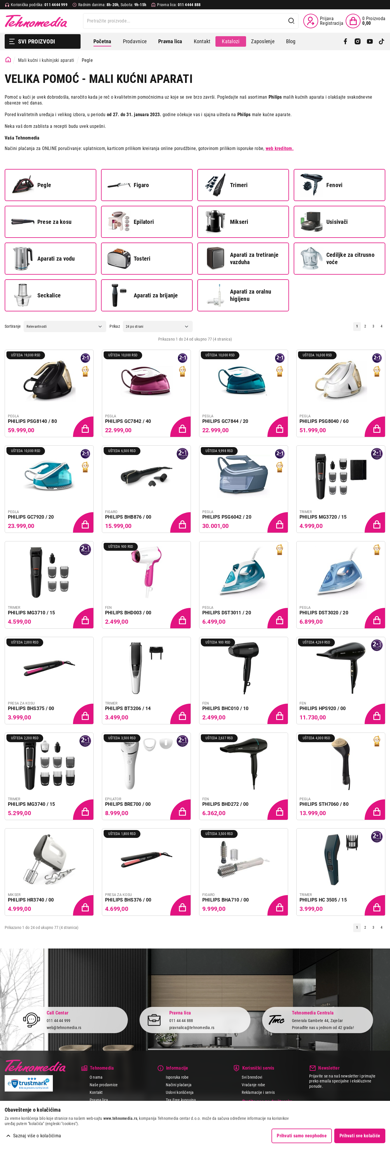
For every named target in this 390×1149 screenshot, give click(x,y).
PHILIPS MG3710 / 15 (31, 613)
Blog (291, 41)
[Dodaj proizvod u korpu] (83, 427)
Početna (102, 41)
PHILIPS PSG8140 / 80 (32, 421)
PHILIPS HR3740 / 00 (31, 900)
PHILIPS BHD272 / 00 (225, 804)
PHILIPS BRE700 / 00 (128, 804)
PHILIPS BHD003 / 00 (128, 613)
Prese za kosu (41, 221)
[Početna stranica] (8, 59)
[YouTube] (369, 41)
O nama (96, 1077)
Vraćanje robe (253, 1084)
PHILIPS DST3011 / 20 (226, 613)
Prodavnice (135, 41)
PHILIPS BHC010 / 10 (225, 708)
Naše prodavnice (104, 1084)
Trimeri (226, 185)
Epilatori (130, 221)
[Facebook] (345, 41)
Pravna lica (99, 1100)
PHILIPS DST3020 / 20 (324, 613)
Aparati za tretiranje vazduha (241, 258)
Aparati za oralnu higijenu (237, 295)
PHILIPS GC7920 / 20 (31, 517)
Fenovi (321, 185)
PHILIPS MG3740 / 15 (31, 804)
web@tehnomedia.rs (64, 1027)
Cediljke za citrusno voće (337, 258)
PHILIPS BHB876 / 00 (128, 517)
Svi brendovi (252, 1077)
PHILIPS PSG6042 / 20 (226, 517)
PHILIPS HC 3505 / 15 (323, 900)
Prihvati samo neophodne (302, 1135)
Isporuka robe (177, 1077)
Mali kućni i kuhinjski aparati (46, 60)
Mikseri (226, 221)
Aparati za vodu (43, 258)
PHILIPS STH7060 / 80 (324, 804)
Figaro (128, 185)
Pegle (31, 185)
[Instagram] (357, 41)
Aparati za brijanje (142, 295)
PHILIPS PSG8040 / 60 (324, 421)
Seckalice (36, 295)
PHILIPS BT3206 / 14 (128, 708)
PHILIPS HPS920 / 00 (323, 708)
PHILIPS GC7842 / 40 (128, 421)
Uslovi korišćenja (180, 1092)
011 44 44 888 (181, 1020)
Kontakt (202, 41)
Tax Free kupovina (181, 1100)
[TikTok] (381, 41)
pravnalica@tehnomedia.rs (192, 1027)
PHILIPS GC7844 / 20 (225, 421)
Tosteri (129, 258)
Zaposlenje (262, 41)
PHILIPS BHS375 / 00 (31, 708)
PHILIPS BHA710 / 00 (225, 900)
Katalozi (230, 41)
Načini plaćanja (179, 1084)
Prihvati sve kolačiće (359, 1135)
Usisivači (324, 221)
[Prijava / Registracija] (323, 21)
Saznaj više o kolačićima (37, 1135)
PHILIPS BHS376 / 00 (128, 900)
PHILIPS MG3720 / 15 (323, 517)
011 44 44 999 (59, 1020)
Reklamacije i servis (258, 1092)
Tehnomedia (36, 21)
